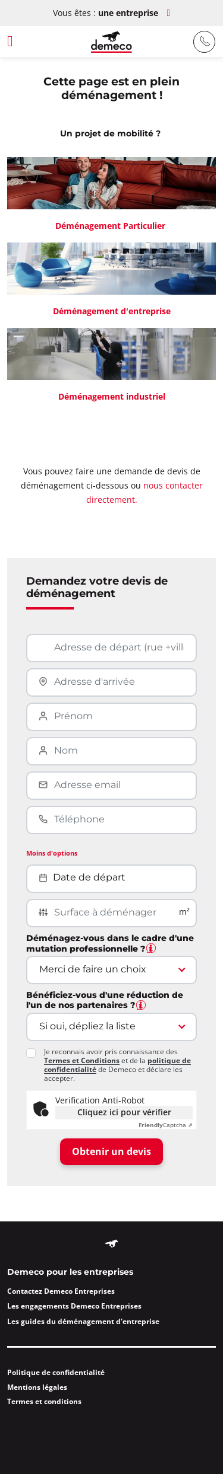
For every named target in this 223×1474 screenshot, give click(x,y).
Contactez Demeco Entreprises (61, 1291)
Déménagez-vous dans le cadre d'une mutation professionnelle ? (110, 943)
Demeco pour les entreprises (70, 1272)
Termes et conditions (44, 1401)
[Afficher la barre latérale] (21, 41)
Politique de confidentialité (56, 1372)
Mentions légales (37, 1387)
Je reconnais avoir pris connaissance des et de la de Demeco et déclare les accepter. (117, 1065)
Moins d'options (51, 852)
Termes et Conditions (82, 1060)
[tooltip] (151, 948)
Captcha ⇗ (166, 1125)
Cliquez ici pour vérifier (124, 1112)
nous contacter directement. (144, 492)
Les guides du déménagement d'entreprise (83, 1321)
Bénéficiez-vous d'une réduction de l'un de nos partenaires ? (104, 1000)
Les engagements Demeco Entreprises (74, 1305)
